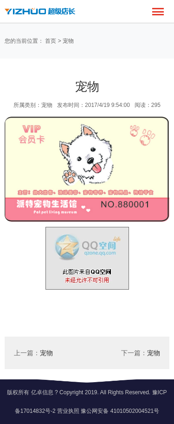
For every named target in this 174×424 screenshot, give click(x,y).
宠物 (68, 41)
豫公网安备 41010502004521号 (120, 411)
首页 (50, 41)
